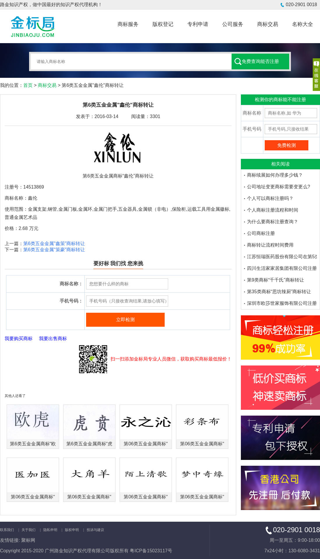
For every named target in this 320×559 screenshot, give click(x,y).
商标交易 (267, 24)
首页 (28, 85)
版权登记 (162, 24)
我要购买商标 (19, 338)
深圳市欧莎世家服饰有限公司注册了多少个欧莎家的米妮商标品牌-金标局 (282, 303)
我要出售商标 (53, 338)
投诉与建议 (95, 530)
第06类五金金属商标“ (146, 443)
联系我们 (7, 530)
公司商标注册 (261, 233)
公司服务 (232, 24)
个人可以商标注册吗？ (270, 198)
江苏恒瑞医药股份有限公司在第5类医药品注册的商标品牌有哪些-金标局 (282, 256)
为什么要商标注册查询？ (272, 221)
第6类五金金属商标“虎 (89, 443)
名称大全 (302, 24)
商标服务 (128, 24)
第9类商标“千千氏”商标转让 (275, 279)
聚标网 (28, 540)
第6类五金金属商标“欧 (33, 443)
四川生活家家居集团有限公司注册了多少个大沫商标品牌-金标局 (282, 268)
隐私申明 (50, 530)
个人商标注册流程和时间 (272, 210)
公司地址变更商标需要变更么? (278, 186)
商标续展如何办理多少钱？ (275, 175)
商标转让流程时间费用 (270, 244)
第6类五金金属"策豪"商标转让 (54, 249)
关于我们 (28, 530)
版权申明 (72, 530)
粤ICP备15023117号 (151, 550)
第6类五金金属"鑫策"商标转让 (54, 243)
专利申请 (197, 24)
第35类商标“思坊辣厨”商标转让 (279, 291)
